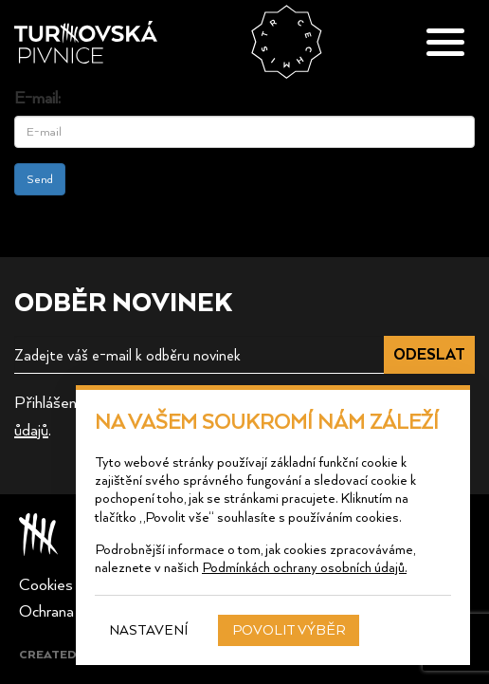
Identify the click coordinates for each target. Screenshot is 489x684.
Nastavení (149, 629)
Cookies (46, 583)
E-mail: (37, 96)
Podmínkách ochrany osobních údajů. (304, 567)
